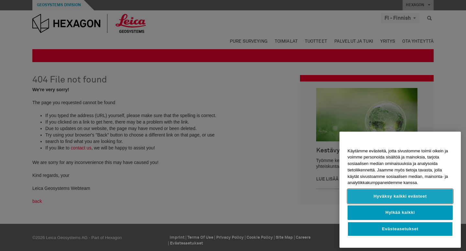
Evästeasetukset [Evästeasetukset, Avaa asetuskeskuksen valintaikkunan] (400, 228)
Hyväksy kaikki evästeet (400, 196)
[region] (400, 190)
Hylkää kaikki (400, 212)
